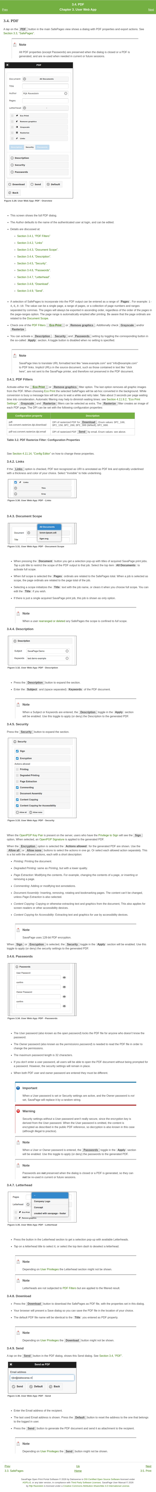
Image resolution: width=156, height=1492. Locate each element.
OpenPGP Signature (51, 839)
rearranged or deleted (52, 621)
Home (78, 1471)
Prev (5, 9)
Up (78, 1466)
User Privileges (49, 1269)
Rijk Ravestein (36, 1486)
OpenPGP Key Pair (31, 835)
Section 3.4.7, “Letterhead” (33, 277)
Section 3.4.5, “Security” (32, 263)
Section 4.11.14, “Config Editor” (32, 454)
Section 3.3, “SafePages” (18, 33)
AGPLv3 (26, 1483)
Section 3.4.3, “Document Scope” (37, 249)
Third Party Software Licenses (86, 1483)
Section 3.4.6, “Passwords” (33, 270)
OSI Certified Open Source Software (102, 1479)
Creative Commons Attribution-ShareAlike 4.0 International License (96, 1486)
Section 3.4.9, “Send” (30, 290)
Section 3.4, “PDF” (110, 1356)
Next (151, 9)
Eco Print (55, 325)
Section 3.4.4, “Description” (33, 256)
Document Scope (37, 318)
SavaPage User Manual (114, 1483)
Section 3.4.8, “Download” (33, 284)
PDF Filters (38, 325)
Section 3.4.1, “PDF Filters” (33, 236)
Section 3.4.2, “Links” (30, 242)
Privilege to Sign (108, 835)
